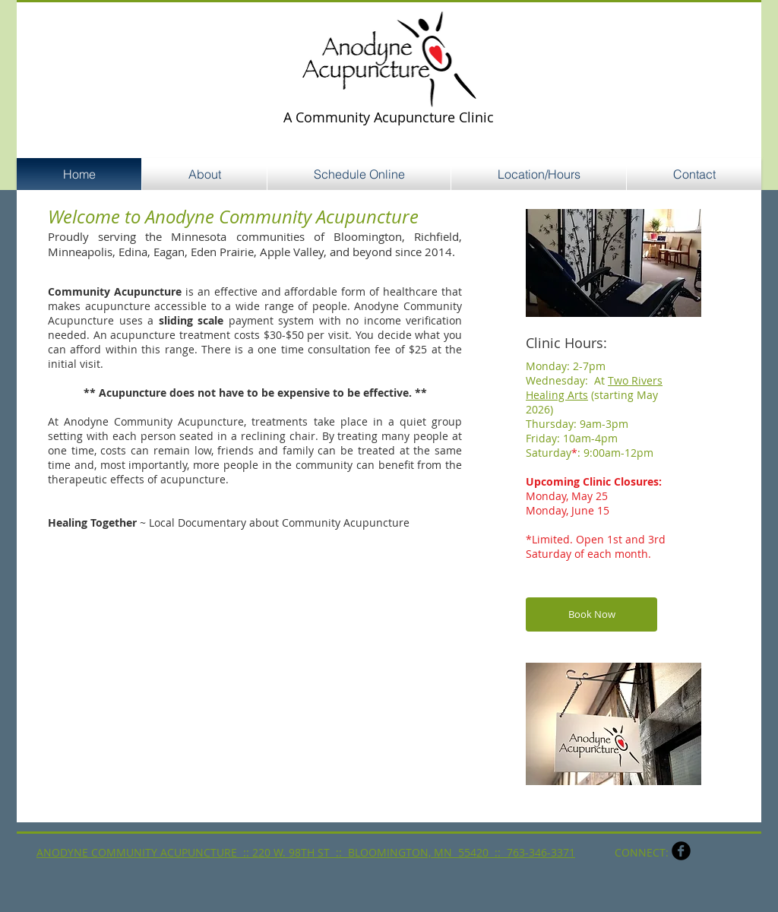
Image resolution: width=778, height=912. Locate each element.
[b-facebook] (681, 850)
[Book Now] (591, 614)
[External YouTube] (180, 701)
